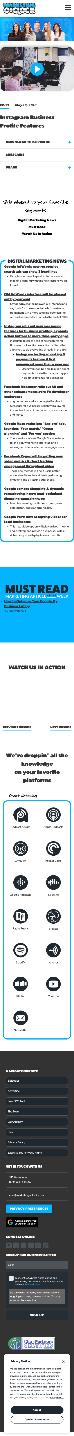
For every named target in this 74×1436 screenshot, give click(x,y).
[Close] (63, 1362)
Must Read (37, 227)
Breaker (53, 919)
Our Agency (15, 1122)
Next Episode (60, 727)
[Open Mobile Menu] (68, 8)
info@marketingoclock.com (26, 1195)
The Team (13, 1111)
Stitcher (20, 987)
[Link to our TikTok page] (45, 1245)
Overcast (20, 852)
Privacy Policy (16, 1142)
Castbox (53, 886)
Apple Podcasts (53, 818)
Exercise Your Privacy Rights (25, 1152)
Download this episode (38, 142)
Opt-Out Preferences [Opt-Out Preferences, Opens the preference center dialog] (37, 1419)
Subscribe (15, 155)
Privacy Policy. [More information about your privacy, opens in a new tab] (57, 1397)
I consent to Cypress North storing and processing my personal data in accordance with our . (39, 1281)
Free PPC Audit (17, 1101)
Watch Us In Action (37, 234)
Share (38, 167)
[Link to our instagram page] (23, 1245)
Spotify (20, 953)
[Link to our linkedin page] (31, 1245)
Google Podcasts (20, 885)
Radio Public (20, 919)
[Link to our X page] (9, 1245)
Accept (37, 1410)
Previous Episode (17, 727)
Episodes (13, 1080)
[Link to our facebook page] (16, 1245)
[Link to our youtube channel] (38, 1245)
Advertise (14, 1091)
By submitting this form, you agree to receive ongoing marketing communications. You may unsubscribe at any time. (35, 1296)
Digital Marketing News (37, 220)
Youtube (53, 987)
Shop (11, 1132)
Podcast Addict (20, 818)
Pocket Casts (53, 851)
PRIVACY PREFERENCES (29, 1209)
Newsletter (20, 1021)
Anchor (53, 953)
